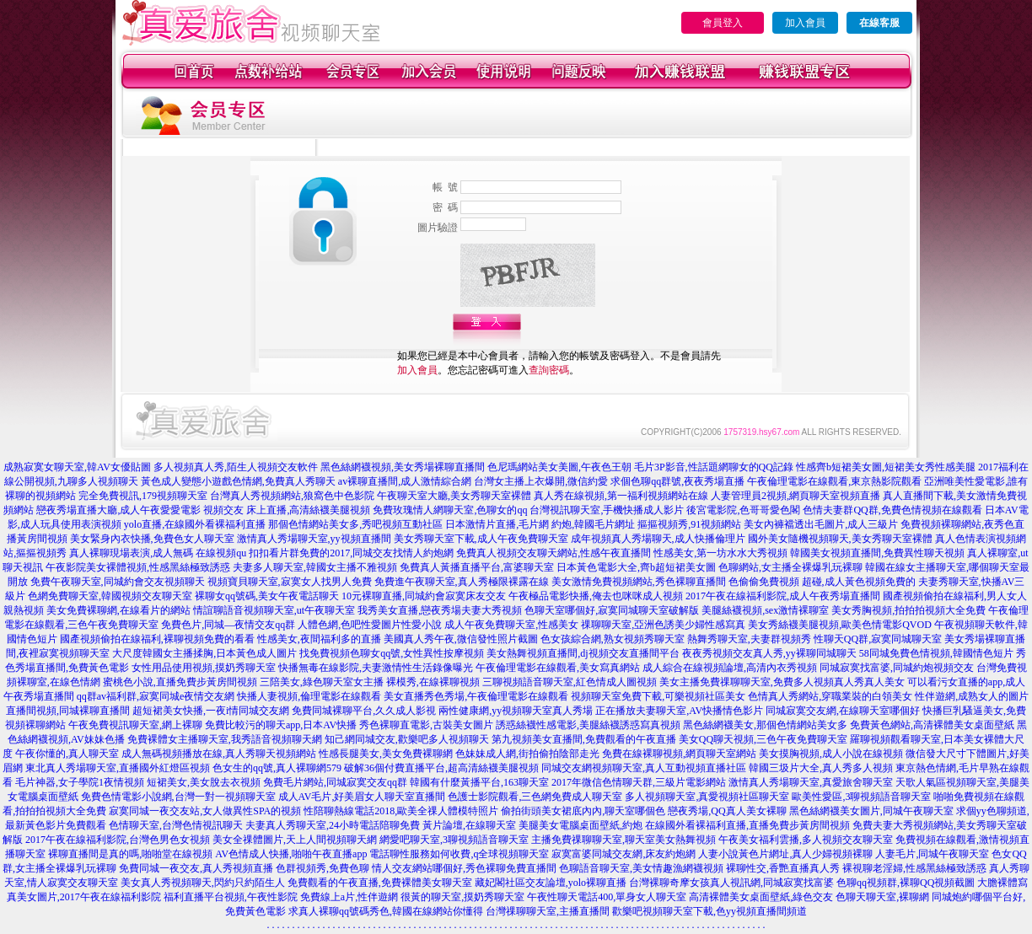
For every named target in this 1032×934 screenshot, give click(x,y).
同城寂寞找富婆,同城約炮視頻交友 (897, 668)
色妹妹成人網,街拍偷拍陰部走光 (527, 754)
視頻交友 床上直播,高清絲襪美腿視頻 (286, 510)
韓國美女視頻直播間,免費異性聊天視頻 (877, 553)
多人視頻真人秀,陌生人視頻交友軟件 (235, 467)
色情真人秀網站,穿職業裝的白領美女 (830, 696)
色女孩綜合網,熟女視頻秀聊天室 (612, 639)
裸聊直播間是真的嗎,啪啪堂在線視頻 (130, 854)
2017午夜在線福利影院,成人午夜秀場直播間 (782, 596)
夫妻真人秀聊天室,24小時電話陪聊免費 (332, 825)
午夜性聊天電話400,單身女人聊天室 (606, 897)
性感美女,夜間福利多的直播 (319, 639)
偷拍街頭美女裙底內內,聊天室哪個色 (583, 811)
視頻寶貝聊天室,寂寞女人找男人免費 (289, 582)
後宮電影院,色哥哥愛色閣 (743, 510)
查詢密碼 (549, 370)
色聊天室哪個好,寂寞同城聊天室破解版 (611, 610)
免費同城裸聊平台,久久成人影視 (364, 711)
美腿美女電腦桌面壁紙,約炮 (580, 825)
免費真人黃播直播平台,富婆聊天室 (477, 567)
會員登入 (722, 23)
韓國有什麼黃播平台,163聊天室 (479, 782)
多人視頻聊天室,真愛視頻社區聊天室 (707, 796)
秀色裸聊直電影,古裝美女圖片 (426, 725)
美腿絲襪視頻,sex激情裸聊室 (765, 610)
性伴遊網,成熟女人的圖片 (972, 696)
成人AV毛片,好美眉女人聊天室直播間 (362, 796)
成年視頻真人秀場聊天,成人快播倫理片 (658, 539)
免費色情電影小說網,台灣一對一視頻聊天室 (178, 796)
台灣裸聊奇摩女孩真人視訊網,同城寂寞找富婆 (731, 882)
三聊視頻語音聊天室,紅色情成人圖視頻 (569, 682)
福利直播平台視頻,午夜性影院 (231, 897)
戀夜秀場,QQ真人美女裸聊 (727, 811)
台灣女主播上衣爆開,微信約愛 (541, 481)
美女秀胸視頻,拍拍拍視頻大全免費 (908, 610)
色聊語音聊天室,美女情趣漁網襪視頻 (641, 868)
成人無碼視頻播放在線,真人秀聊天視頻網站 (218, 754)
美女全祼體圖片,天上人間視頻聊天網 (294, 839)
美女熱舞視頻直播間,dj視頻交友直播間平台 (582, 653)
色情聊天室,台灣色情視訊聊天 (176, 825)
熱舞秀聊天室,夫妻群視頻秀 (749, 639)
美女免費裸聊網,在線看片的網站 (118, 610)
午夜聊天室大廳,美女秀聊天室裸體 (454, 496)
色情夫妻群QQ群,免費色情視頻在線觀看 (892, 510)
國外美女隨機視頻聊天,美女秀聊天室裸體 (840, 539)
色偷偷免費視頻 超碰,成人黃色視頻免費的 (822, 582)
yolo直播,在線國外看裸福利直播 (195, 524)
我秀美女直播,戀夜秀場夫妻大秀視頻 (439, 610)
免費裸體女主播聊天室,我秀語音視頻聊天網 (224, 739)
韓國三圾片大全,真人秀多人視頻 (821, 768)
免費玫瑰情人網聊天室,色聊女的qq (450, 510)
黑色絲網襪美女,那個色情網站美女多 (765, 725)
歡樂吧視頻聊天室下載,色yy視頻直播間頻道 (709, 911)
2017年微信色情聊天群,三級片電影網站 (638, 782)
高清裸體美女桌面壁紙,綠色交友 (761, 897)
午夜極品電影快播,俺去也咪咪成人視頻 (595, 596)
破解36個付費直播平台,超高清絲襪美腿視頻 (441, 768)
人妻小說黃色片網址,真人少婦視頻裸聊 (785, 854)
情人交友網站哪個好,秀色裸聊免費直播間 (464, 868)
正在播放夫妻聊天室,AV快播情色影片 (679, 711)
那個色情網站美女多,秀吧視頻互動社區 (355, 524)
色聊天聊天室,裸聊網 (882, 897)
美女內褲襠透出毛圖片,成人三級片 (821, 524)
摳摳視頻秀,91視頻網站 (689, 524)
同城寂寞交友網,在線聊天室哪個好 (843, 711)
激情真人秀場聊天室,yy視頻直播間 (314, 539)
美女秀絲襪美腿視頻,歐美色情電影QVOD (840, 625)
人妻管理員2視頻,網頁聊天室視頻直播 (795, 496)
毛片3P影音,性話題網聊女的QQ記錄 (713, 467)
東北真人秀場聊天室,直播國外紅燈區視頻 (117, 768)
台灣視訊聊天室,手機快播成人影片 (606, 510)
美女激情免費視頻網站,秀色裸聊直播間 (638, 582)
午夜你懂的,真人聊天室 (67, 754)
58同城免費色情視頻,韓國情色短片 (936, 653)
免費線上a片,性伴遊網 (349, 897)
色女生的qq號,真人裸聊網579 (276, 768)
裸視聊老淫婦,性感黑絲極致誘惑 (914, 868)
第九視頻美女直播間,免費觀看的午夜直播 (584, 739)
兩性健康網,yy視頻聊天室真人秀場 (515, 711)
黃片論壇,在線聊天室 (469, 825)
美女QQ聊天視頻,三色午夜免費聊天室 (763, 739)
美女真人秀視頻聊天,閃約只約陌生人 (203, 882)
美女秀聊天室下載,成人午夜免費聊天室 (481, 539)
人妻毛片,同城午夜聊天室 (932, 854)
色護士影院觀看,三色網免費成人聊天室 (535, 796)
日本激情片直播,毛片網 (497, 524)
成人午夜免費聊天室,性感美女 (511, 625)
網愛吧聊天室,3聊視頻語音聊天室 (454, 839)
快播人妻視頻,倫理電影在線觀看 (309, 696)
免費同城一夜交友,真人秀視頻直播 (196, 868)
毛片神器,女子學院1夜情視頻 (79, 782)
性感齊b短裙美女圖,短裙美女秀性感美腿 (886, 467)
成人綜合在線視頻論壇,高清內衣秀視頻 (729, 668)
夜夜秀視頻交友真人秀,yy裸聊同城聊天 (769, 653)
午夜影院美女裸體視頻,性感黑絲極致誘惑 (138, 567)
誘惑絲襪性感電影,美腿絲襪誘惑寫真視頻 (588, 725)
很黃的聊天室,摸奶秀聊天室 (462, 897)
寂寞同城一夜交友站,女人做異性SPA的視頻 (205, 811)
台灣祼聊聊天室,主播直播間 (548, 911)
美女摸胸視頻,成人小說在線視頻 (831, 754)
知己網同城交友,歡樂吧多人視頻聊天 (407, 739)
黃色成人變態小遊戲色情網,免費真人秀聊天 (238, 481)
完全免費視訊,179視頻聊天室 (142, 496)
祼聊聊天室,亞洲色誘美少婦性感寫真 (663, 625)
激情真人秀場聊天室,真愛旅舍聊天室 (810, 782)
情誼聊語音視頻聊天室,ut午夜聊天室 (274, 610)
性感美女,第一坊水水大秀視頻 (720, 553)
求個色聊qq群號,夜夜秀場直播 (677, 481)
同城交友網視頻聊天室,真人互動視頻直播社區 (643, 768)
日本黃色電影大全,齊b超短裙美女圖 (636, 567)
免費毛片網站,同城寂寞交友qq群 (335, 782)
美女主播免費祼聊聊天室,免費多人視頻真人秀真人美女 (782, 682)
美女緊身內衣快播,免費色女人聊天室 (152, 539)
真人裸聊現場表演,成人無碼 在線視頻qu (157, 553)
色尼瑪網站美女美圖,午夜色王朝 (559, 467)
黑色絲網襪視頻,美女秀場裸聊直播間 (402, 467)
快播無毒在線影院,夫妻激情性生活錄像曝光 (375, 668)
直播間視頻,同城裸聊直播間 (68, 711)
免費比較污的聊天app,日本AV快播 (281, 725)
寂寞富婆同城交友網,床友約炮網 (623, 854)
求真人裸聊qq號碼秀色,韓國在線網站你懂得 (385, 911)
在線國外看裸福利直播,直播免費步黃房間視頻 (747, 825)
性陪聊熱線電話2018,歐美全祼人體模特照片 (401, 811)
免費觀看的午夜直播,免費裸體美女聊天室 (380, 882)
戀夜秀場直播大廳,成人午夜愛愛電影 (118, 510)
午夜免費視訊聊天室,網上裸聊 (135, 725)
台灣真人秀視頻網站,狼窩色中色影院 (292, 496)
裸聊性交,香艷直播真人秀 (783, 868)
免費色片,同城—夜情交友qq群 (228, 625)
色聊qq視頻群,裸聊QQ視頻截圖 (905, 882)
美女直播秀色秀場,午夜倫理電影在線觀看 (476, 696)
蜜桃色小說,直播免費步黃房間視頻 (180, 682)
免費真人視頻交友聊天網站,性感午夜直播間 (553, 553)
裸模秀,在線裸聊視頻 (433, 682)
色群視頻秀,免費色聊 (322, 868)
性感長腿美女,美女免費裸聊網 (386, 754)
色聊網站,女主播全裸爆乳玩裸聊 (790, 567)
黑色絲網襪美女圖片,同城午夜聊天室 (871, 811)
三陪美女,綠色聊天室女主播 (322, 682)
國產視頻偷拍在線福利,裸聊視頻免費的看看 (157, 639)
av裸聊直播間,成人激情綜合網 (404, 481)
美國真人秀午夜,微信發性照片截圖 (461, 639)
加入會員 (805, 23)
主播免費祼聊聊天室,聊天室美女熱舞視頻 (623, 839)
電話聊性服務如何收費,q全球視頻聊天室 (459, 854)
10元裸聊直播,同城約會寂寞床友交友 (423, 596)
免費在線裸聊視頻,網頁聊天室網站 (679, 754)
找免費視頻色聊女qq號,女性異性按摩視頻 (391, 653)
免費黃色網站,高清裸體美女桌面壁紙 (932, 725)
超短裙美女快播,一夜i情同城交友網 (210, 711)
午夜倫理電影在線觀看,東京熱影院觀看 (834, 481)
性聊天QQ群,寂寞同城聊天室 (878, 639)
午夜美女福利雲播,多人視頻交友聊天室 (805, 839)
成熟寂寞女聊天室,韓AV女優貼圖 (77, 467)
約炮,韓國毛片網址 (593, 524)
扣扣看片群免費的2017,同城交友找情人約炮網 (351, 553)
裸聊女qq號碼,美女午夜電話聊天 (267, 596)
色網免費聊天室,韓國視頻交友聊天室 (110, 596)
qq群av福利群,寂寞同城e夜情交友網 (156, 696)
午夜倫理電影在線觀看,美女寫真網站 (558, 668)
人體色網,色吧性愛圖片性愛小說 (370, 625)
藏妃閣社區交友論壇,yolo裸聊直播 (550, 882)
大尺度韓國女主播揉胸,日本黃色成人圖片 (204, 653)
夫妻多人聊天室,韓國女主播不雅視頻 (315, 567)
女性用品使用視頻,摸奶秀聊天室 (204, 668)
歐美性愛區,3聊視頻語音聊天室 (861, 796)
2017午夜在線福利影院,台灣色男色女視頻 (117, 839)
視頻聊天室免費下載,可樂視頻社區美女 (658, 696)
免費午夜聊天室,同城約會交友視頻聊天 (117, 582)
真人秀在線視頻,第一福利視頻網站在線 (621, 496)
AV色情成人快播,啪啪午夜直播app (291, 854)
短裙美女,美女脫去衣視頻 (204, 782)
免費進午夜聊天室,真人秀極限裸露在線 (461, 582)
